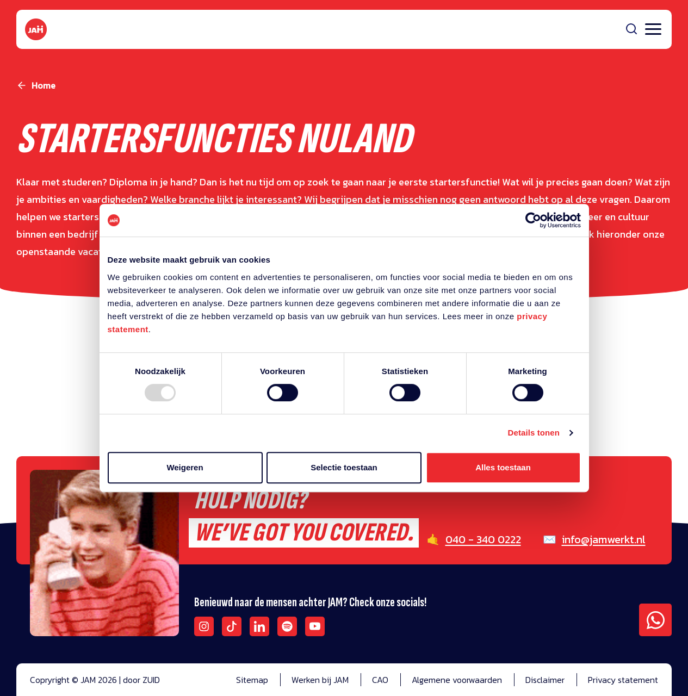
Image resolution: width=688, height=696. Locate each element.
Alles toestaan (503, 467)
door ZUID (141, 679)
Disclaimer (545, 679)
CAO (380, 679)
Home (43, 85)
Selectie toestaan (344, 467)
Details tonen (534, 432)
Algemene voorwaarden (457, 679)
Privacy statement (623, 679)
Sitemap (252, 679)
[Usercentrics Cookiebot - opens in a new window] (533, 220)
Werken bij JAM (320, 679)
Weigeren (184, 467)
